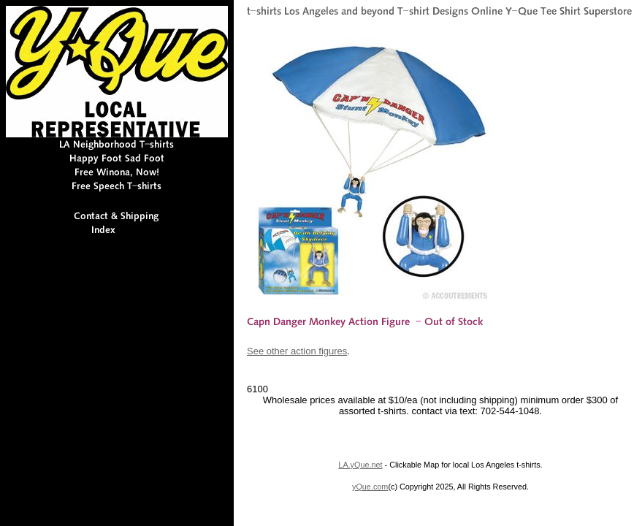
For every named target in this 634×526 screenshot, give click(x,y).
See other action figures (297, 351)
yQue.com (370, 486)
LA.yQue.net (360, 464)
